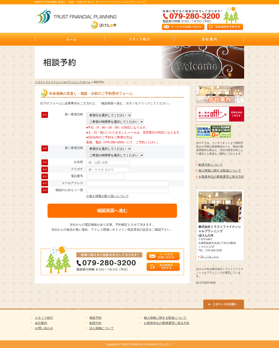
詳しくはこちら (210, 256)
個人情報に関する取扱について (219, 170)
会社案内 (41, 323)
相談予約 (95, 317)
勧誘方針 (95, 323)
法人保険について (101, 328)
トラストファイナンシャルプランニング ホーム (62, 82)
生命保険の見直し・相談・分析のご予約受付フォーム (91, 93)
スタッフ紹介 (44, 317)
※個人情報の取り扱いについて (107, 196)
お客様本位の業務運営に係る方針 (221, 176)
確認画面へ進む (112, 210)
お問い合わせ (44, 328)
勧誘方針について (210, 164)
